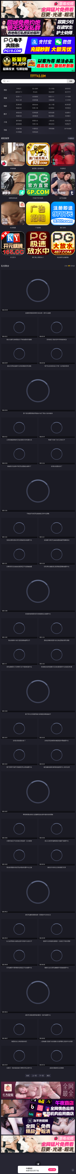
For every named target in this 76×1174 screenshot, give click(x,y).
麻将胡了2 (19, 92)
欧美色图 (51, 112)
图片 (5, 114)
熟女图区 (51, 116)
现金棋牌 (51, 92)
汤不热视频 (67, 128)
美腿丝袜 (19, 116)
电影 (5, 106)
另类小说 (35, 124)
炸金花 (35, 92)
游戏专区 (68, 88)
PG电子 (18, 88)
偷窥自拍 (19, 112)
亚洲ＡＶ (19, 96)
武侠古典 (68, 120)
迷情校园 (19, 124)
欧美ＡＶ (51, 96)
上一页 (34, 1076)
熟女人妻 (19, 100)
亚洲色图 (35, 112)
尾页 (48, 1076)
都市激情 (19, 120)
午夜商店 (35, 128)
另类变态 (68, 108)
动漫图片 (68, 112)
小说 (5, 122)
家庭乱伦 (35, 120)
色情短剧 (35, 132)
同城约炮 (19, 128)
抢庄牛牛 (68, 92)
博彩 (5, 90)
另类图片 (68, 116)
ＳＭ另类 (68, 100)
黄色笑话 (51, 124)
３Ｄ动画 (68, 96)
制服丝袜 (19, 108)
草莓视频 (51, 128)
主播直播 (51, 100)
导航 (5, 130)
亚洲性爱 (19, 104)
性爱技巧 (68, 124)
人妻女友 (51, 120)
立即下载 (52, 1170)
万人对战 (51, 88)
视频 (5, 98)
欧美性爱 (68, 104)
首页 (27, 1076)
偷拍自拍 (35, 104)
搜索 (70, 81)
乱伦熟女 (51, 108)
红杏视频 (19, 132)
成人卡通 (51, 104)
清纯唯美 (35, 116)
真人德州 (35, 88)
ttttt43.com (38, 76)
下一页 (41, 1076)
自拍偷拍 (35, 96)
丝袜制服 (35, 100)
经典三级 (35, 108)
